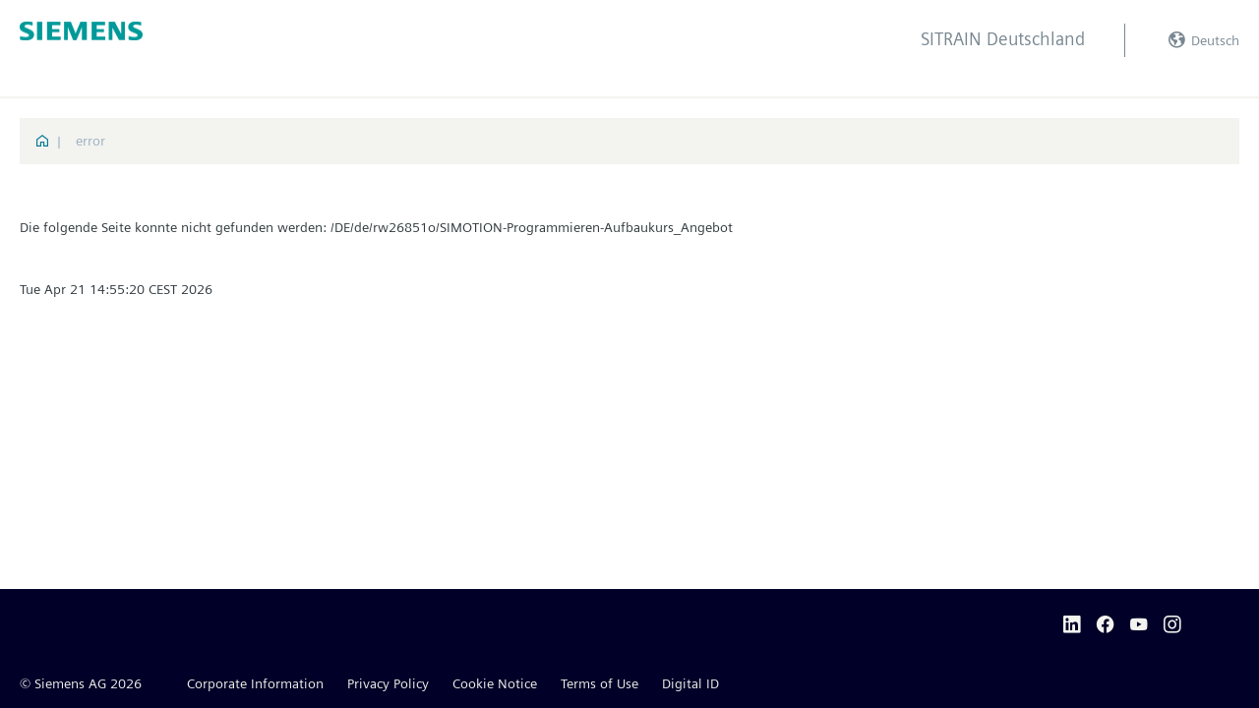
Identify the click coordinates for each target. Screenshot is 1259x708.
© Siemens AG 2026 (81, 683)
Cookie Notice (494, 683)
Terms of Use (599, 683)
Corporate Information (255, 683)
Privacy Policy (388, 683)
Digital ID (690, 683)
